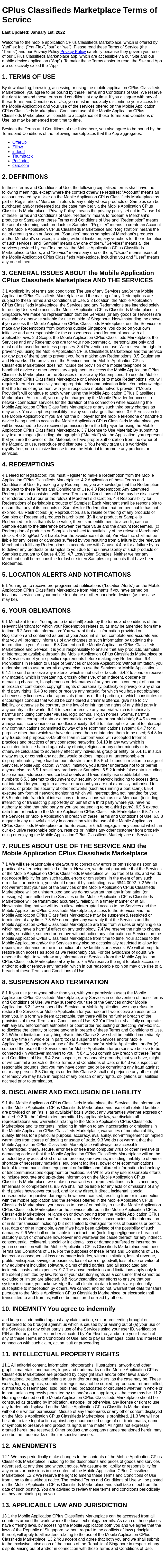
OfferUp (19, 142)
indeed (18, 151)
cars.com (20, 165)
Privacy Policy (73, 51)
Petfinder (20, 161)
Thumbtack (22, 156)
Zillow (17, 147)
